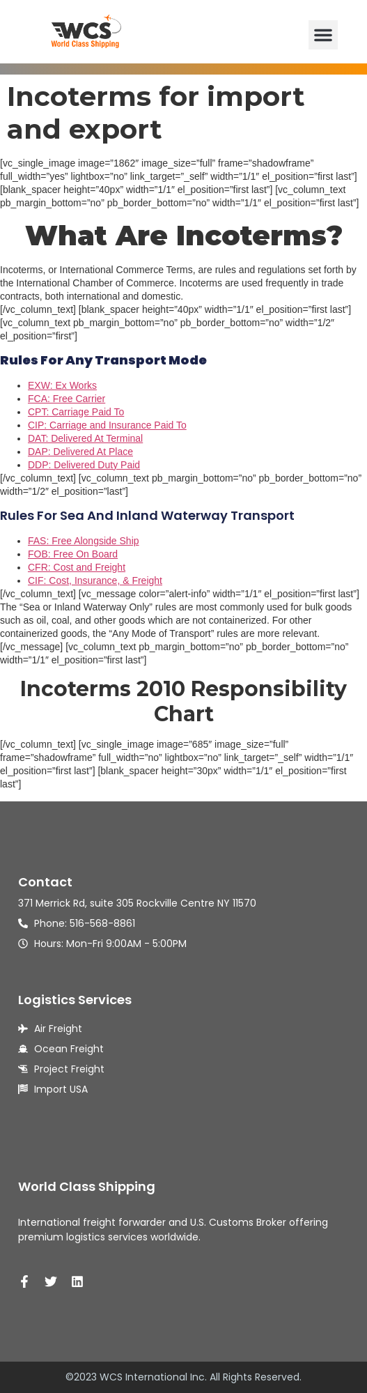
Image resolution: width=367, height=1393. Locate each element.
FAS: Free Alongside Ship (83, 540)
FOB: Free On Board (73, 554)
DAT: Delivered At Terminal (85, 438)
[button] (323, 34)
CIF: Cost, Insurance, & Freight (95, 580)
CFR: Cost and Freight (76, 567)
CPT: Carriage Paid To (76, 411)
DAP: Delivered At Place (80, 451)
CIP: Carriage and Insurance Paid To (107, 425)
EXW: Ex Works (62, 385)
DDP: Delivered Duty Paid (84, 464)
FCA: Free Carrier (66, 398)
